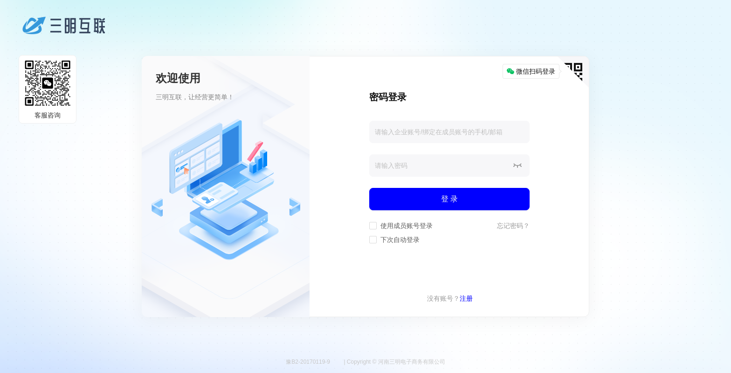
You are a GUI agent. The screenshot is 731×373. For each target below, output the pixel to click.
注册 (466, 298)
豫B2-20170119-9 (308, 362)
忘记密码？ (513, 225)
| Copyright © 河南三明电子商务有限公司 (394, 362)
